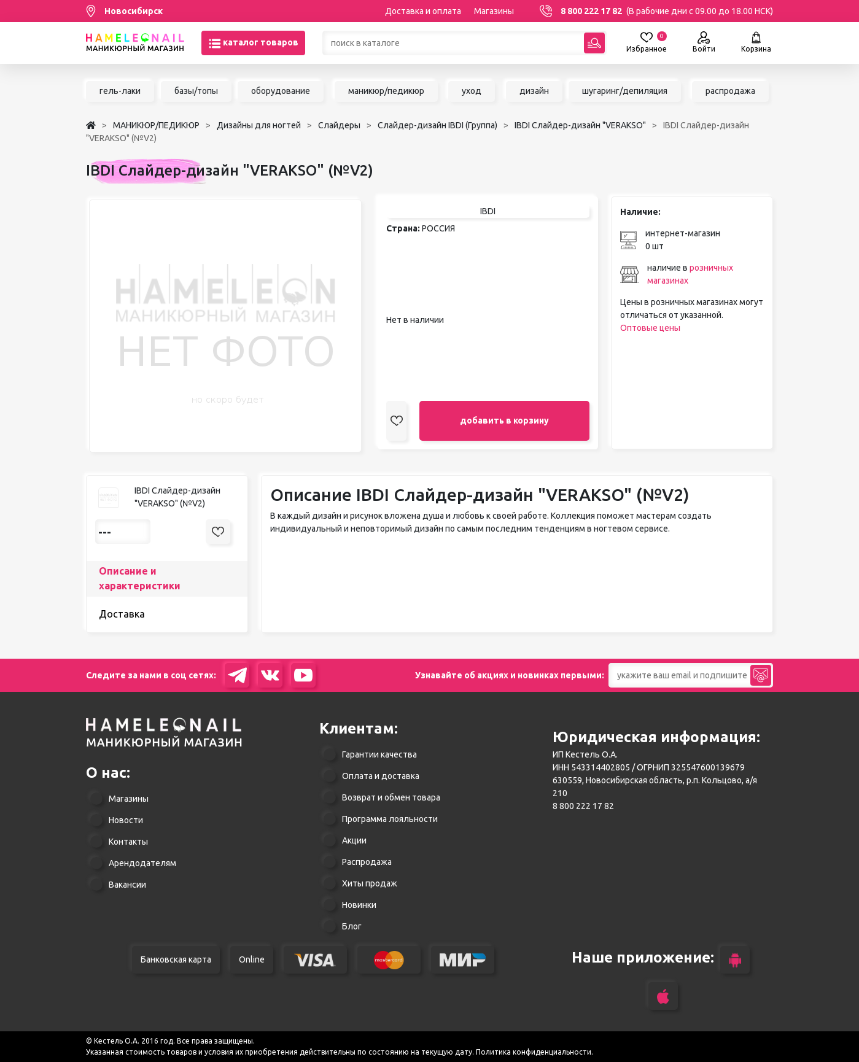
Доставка (122, 613)
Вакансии (127, 885)
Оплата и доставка (380, 776)
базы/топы (196, 91)
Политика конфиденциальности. (534, 1052)
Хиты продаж (369, 883)
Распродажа (367, 862)
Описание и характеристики (140, 578)
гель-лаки (120, 91)
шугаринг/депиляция (624, 91)
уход (471, 91)
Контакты (128, 842)
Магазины (494, 11)
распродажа (730, 91)
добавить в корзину (504, 420)
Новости (126, 820)
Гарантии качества (379, 754)
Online (252, 959)
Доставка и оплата (423, 11)
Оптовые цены (650, 328)
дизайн (534, 91)
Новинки (359, 905)
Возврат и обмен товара (391, 797)
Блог (352, 926)
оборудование (280, 91)
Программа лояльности (390, 819)
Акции (354, 840)
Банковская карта (176, 959)
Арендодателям (142, 863)
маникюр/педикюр (386, 91)
